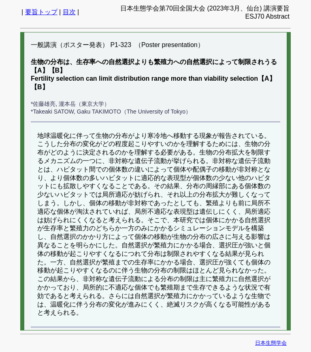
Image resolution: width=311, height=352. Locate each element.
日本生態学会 (271, 343)
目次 (69, 12)
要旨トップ (41, 12)
